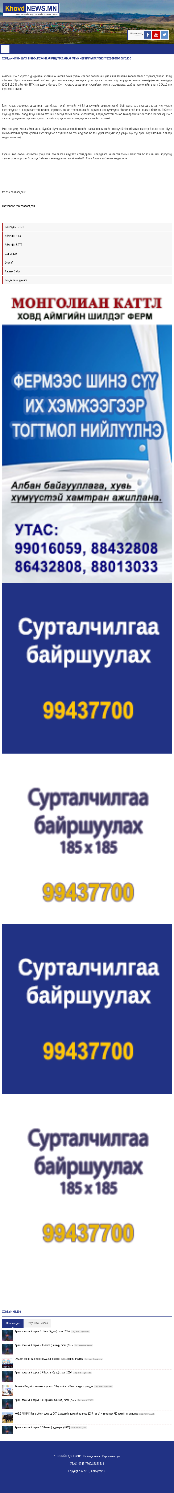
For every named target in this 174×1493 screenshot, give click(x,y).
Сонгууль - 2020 (14, 227)
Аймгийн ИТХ (13, 236)
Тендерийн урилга (16, 280)
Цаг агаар (11, 253)
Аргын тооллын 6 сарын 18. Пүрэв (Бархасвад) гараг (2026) (45, 1400)
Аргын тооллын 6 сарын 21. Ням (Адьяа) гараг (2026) (42, 1331)
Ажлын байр (12, 271)
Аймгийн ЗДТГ (13, 244)
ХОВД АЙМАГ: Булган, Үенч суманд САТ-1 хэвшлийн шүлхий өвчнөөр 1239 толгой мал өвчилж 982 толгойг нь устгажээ (76, 1413)
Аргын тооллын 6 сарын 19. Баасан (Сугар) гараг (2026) (43, 1372)
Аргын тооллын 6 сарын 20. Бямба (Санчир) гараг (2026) (44, 1345)
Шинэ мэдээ (13, 1323)
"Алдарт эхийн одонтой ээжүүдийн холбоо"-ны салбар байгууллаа (49, 1359)
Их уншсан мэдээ (38, 1323)
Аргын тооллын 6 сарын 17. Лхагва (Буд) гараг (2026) (42, 1427)
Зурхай (9, 262)
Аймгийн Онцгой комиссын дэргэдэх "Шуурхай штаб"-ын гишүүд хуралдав (54, 1386)
